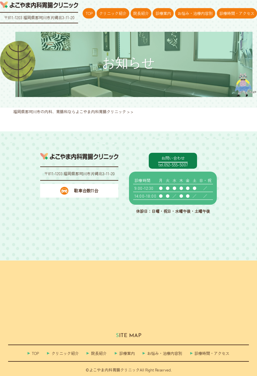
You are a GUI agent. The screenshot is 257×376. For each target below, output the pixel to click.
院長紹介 (141, 13)
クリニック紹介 (112, 13)
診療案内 (163, 13)
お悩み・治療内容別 (195, 13)
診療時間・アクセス (236, 13)
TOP (89, 13)
